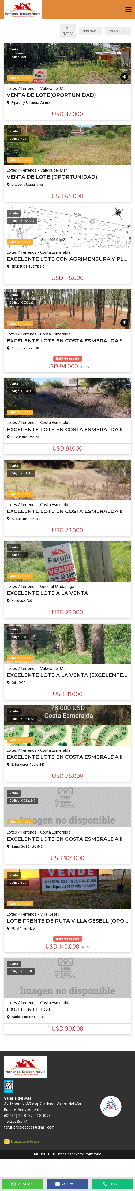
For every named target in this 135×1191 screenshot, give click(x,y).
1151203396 (15, 1122)
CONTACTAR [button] (67, 1184)
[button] (128, 9)
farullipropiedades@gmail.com (29, 1127)
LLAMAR (112, 1184)
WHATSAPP (22, 1184)
